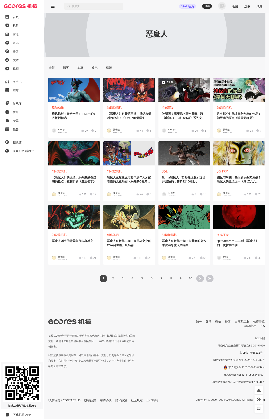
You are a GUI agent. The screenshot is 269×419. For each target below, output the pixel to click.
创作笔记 (113, 235)
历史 (247, 6)
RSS (262, 326)
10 (190, 278)
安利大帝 (223, 171)
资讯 (165, 171)
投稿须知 (90, 400)
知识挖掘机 (114, 108)
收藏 (235, 6)
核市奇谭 (259, 321)
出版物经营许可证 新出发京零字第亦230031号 (238, 382)
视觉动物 (58, 108)
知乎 (199, 321)
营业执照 (260, 338)
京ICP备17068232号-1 (252, 352)
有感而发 (168, 108)
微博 (208, 321)
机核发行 (250, 326)
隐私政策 (121, 400)
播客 (228, 321)
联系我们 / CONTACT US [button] (64, 400)
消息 (259, 6)
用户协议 (106, 400)
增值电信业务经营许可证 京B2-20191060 (241, 345)
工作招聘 (152, 400)
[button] (258, 390)
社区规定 (137, 400)
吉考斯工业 (242, 321)
